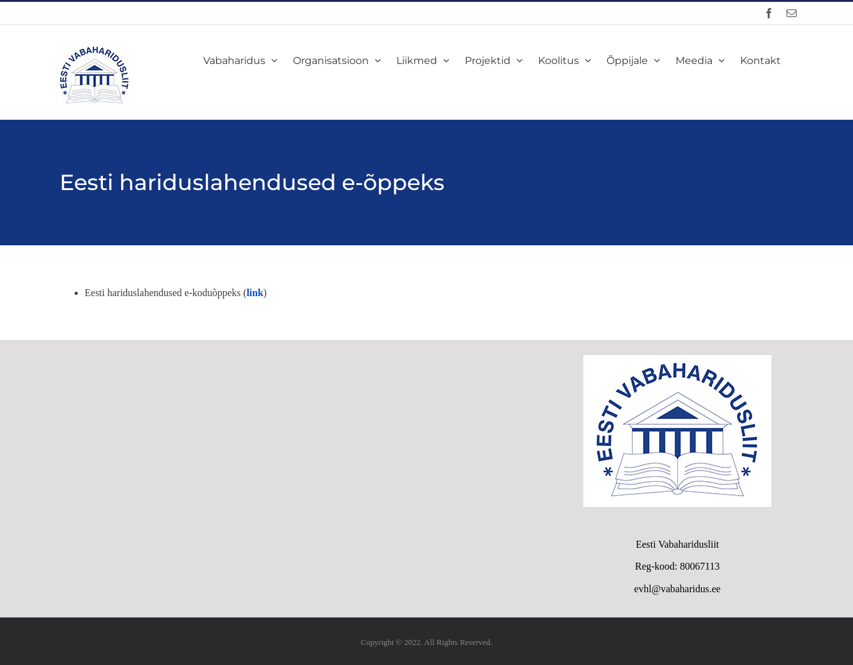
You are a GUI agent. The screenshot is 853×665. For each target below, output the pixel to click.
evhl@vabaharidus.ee (677, 588)
